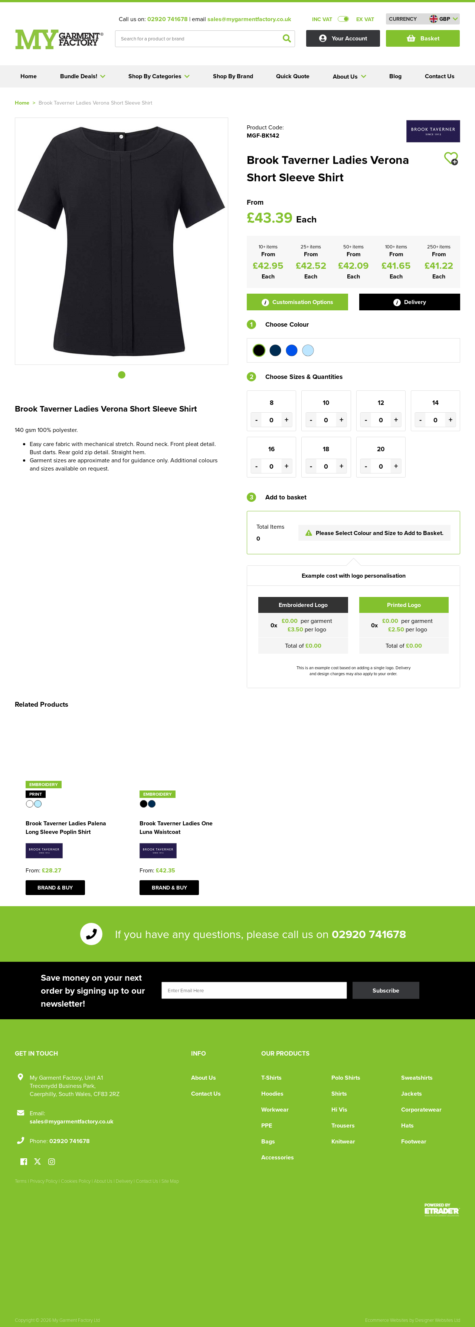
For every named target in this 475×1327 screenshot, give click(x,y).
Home (22, 102)
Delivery (409, 302)
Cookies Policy (76, 1181)
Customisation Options (297, 302)
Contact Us (206, 1093)
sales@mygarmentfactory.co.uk (249, 19)
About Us (203, 1077)
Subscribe (386, 990)
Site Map (170, 1181)
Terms (21, 1181)
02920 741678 (167, 19)
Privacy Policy (44, 1181)
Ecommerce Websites (386, 1320)
